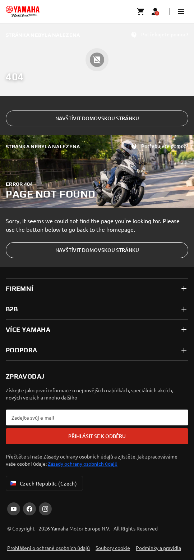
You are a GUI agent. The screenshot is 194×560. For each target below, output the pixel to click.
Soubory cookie (113, 548)
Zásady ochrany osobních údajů (82, 463)
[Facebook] (29, 508)
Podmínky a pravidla (158, 548)
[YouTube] (13, 508)
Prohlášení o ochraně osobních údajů (48, 548)
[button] (181, 11)
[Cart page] (141, 11)
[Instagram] (45, 508)
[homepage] (23, 11)
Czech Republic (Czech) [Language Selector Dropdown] (43, 483)
